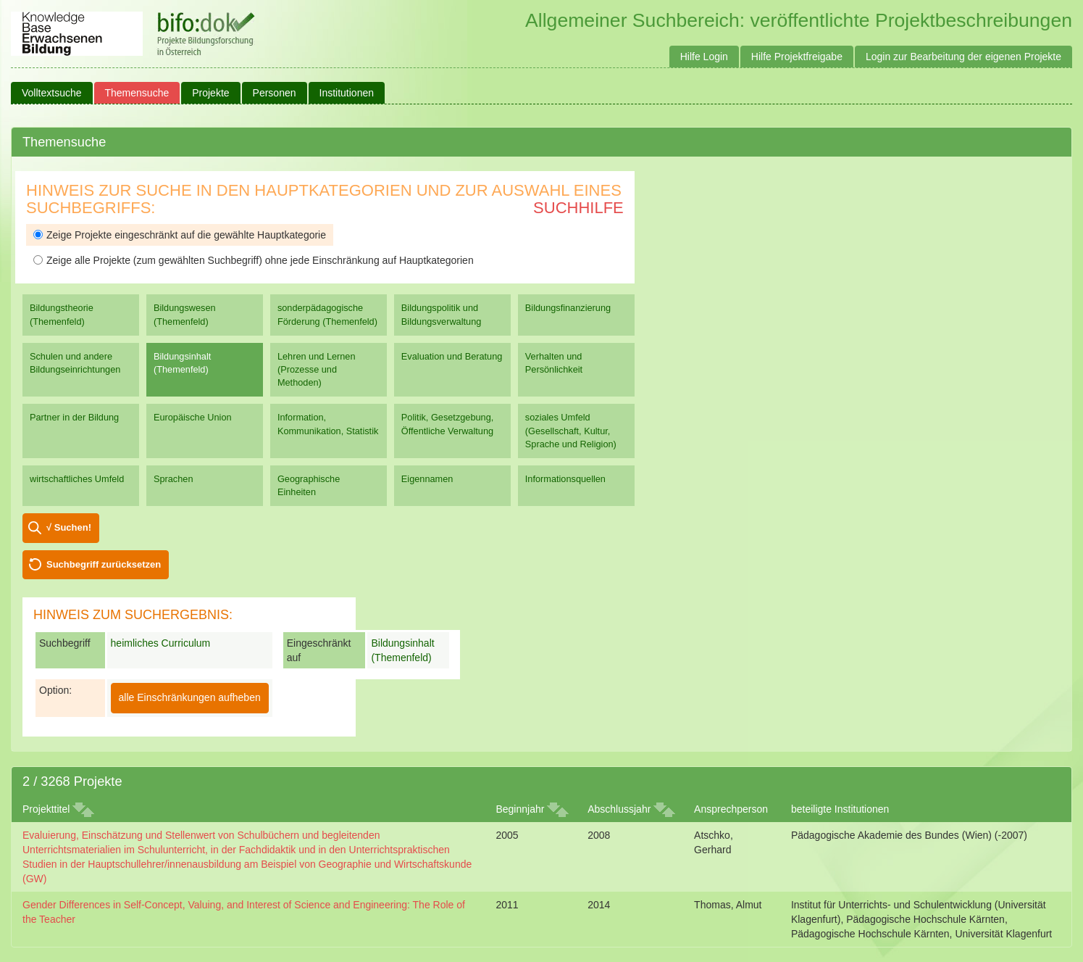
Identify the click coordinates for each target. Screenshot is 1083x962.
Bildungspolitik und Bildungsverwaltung (441, 314)
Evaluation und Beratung (451, 356)
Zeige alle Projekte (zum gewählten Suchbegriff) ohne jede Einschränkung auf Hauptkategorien (253, 260)
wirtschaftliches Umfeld (77, 478)
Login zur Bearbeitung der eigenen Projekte (963, 56)
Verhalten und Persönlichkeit (553, 363)
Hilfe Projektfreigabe (796, 56)
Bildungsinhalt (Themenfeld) (182, 363)
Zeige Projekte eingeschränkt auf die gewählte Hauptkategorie (179, 235)
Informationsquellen (565, 478)
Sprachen (173, 478)
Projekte (210, 93)
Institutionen (347, 93)
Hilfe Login (704, 56)
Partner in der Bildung (74, 417)
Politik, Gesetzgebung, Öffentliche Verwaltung (447, 424)
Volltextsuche (52, 93)
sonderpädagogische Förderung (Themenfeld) (327, 314)
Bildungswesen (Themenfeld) (185, 314)
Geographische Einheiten (308, 485)
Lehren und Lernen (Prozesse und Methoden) (316, 369)
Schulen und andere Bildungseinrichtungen (75, 363)
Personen (274, 93)
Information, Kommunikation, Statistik (327, 424)
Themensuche (137, 93)
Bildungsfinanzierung (568, 307)
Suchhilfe (578, 208)
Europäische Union (193, 417)
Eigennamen (427, 478)
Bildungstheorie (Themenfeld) (61, 314)
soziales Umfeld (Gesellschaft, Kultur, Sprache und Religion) (570, 430)
